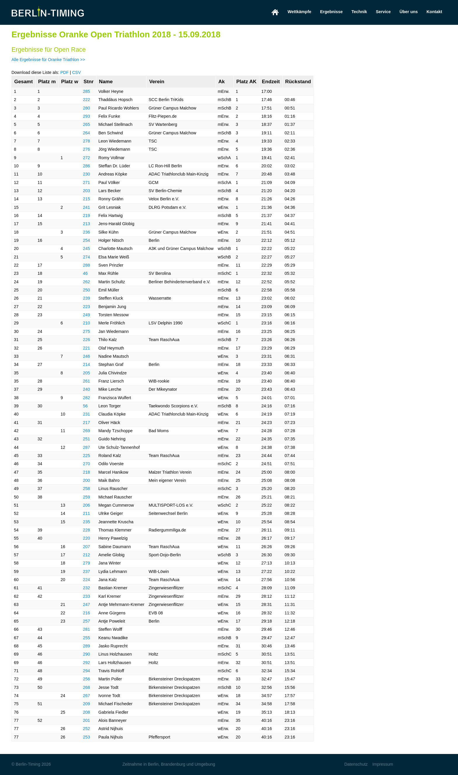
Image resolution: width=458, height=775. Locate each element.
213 (86, 223)
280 (86, 108)
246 (86, 356)
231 (86, 414)
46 (85, 273)
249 (86, 314)
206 (86, 505)
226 (86, 339)
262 (86, 281)
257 (86, 621)
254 (86, 240)
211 (86, 513)
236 (86, 232)
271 (86, 182)
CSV (76, 72)
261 (86, 381)
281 (86, 629)
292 (86, 662)
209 (86, 703)
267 (86, 695)
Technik (359, 11)
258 (86, 488)
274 (86, 257)
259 (86, 497)
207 (86, 546)
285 (86, 91)
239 (86, 298)
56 (85, 406)
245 (86, 248)
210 (86, 323)
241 (86, 207)
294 (86, 670)
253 (86, 737)
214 (86, 364)
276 (86, 149)
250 (86, 290)
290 (86, 654)
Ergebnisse (331, 11)
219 (86, 215)
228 (86, 530)
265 (86, 124)
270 (86, 463)
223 (86, 306)
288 (86, 265)
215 (86, 199)
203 (86, 190)
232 (86, 587)
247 (86, 604)
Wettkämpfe (299, 11)
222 (86, 99)
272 (86, 157)
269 (86, 430)
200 (86, 480)
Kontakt (434, 11)
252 (86, 728)
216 (86, 613)
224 (86, 579)
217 (86, 422)
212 (86, 554)
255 (86, 637)
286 (86, 166)
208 (86, 712)
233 (86, 596)
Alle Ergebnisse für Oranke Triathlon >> (48, 59)
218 (86, 472)
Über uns (409, 11)
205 (86, 373)
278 (86, 141)
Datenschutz (356, 764)
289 (86, 646)
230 (86, 174)
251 (86, 439)
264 (86, 133)
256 (86, 679)
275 (86, 331)
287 (86, 447)
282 (86, 397)
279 (86, 563)
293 (86, 116)
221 (86, 348)
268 (86, 687)
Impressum (382, 764)
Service (383, 11)
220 (86, 538)
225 (86, 455)
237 (86, 571)
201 (86, 720)
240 (86, 389)
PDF (64, 72)
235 (86, 521)
